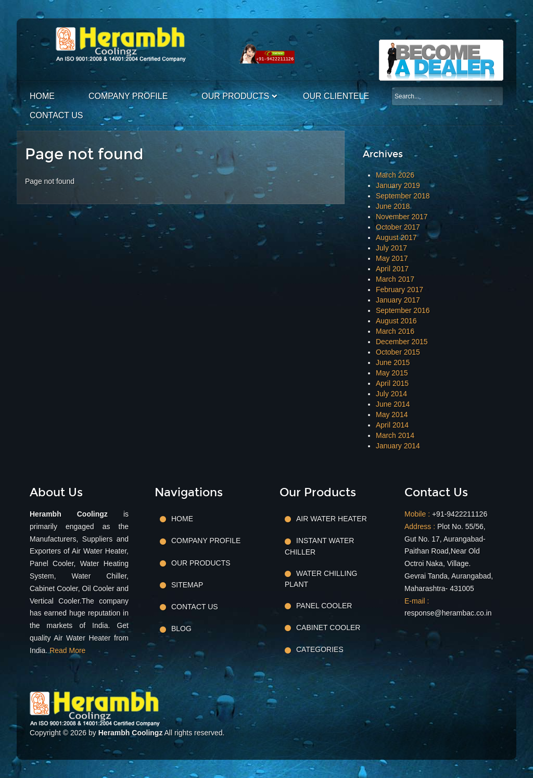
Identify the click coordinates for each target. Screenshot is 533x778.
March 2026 (395, 175)
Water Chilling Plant (321, 578)
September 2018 (403, 196)
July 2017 (391, 248)
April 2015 (392, 383)
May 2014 (392, 414)
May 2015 (392, 373)
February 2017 (399, 289)
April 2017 (392, 269)
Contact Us (56, 115)
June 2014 (393, 404)
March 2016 (395, 331)
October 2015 (398, 352)
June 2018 (393, 206)
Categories (320, 649)
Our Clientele (336, 96)
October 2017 (398, 227)
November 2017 (402, 216)
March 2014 (395, 435)
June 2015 (393, 362)
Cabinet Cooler (328, 627)
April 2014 (392, 425)
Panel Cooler (324, 605)
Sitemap (187, 585)
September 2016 (403, 310)
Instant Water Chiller (319, 546)
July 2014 (391, 394)
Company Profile (128, 96)
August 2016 (396, 321)
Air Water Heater (331, 519)
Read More (67, 650)
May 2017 (392, 258)
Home (42, 96)
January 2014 (398, 446)
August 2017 (396, 237)
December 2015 (402, 341)
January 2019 (398, 185)
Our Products (235, 96)
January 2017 (398, 300)
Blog (181, 628)
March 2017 (395, 279)
